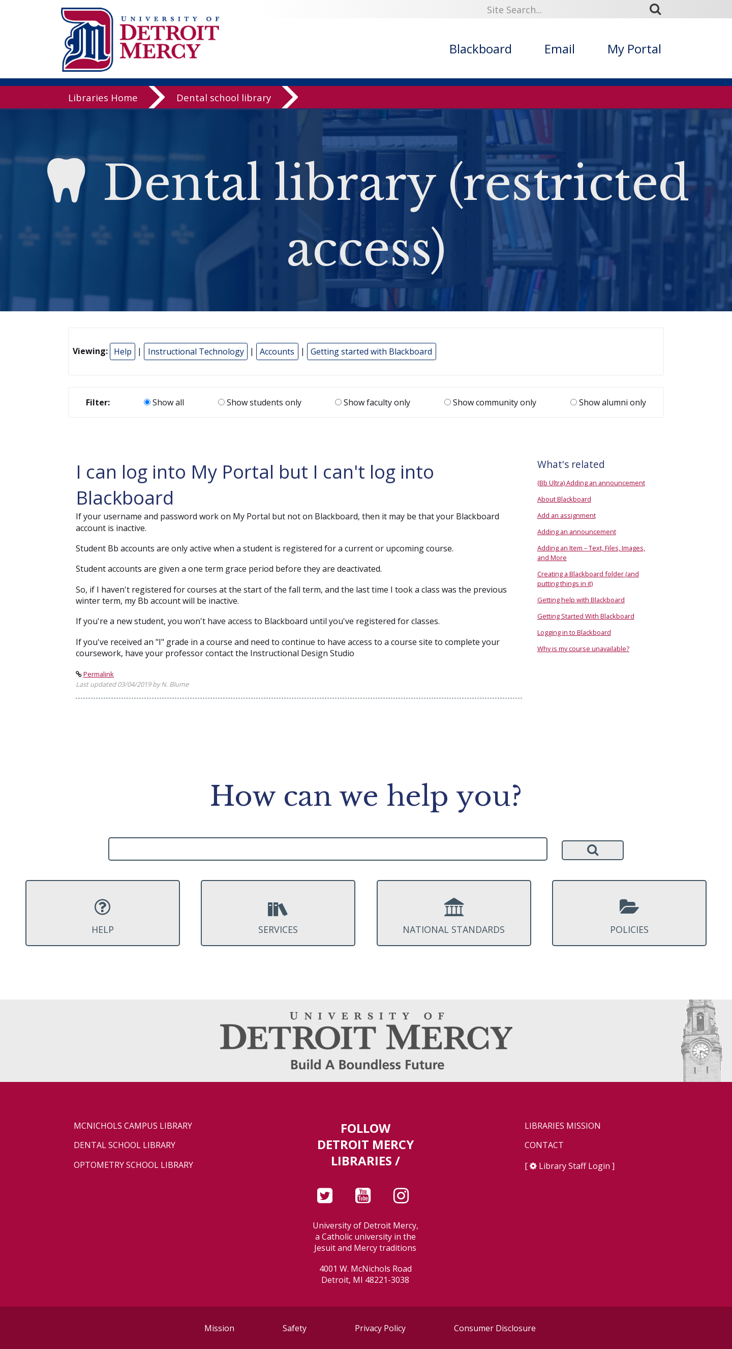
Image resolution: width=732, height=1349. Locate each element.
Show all (164, 402)
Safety (295, 1328)
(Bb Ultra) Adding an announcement (591, 482)
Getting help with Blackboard (581, 599)
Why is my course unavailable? (583, 648)
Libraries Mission (563, 1126)
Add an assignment (566, 515)
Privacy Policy (380, 1328)
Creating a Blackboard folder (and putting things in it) (588, 578)
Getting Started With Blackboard (585, 616)
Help (123, 351)
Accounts (277, 351)
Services (278, 916)
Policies (629, 916)
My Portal (634, 48)
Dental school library (223, 99)
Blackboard (480, 48)
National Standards (454, 916)
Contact (544, 1145)
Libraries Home (103, 99)
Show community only (490, 402)
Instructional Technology (196, 351)
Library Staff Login (574, 1165)
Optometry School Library (133, 1165)
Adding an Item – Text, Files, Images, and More (591, 552)
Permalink (98, 674)
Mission (219, 1328)
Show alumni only (608, 402)
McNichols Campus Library (133, 1126)
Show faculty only (372, 402)
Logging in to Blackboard (574, 632)
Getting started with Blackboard (371, 351)
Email (559, 48)
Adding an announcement (576, 531)
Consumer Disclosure (495, 1328)
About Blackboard (564, 499)
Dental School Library (124, 1145)
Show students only (259, 402)
